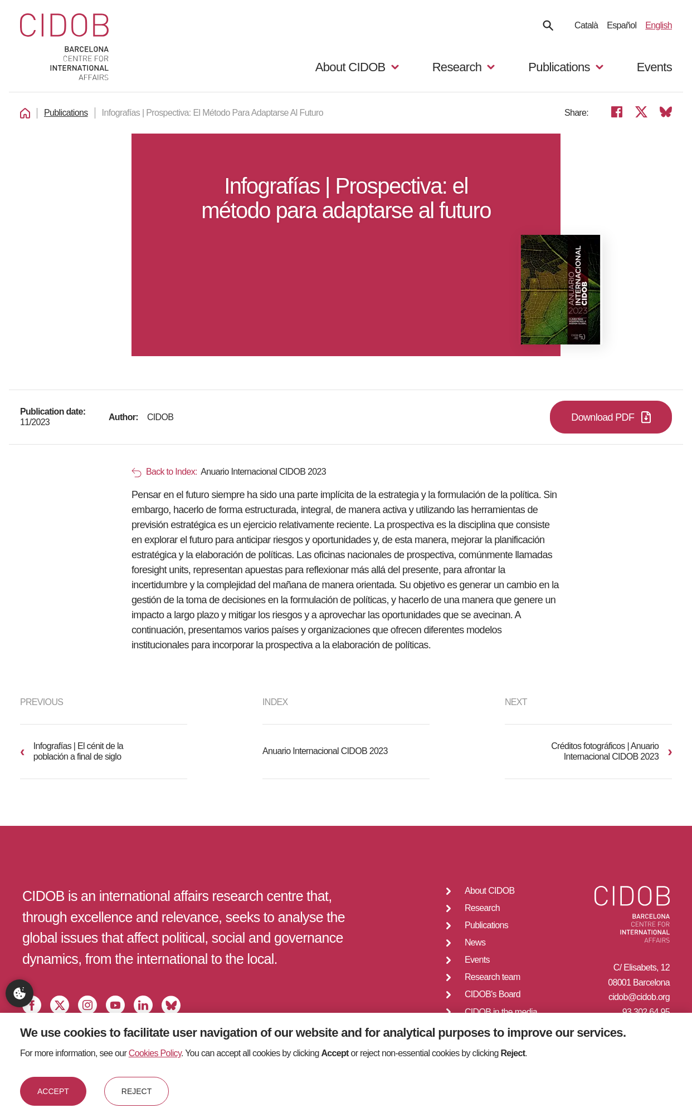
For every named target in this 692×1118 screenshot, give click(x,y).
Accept (53, 1091)
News (475, 942)
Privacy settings (19, 993)
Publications (66, 112)
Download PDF (611, 417)
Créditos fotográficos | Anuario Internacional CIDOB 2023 (611, 751)
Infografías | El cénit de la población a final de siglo (71, 751)
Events (654, 67)
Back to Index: (164, 472)
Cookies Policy (155, 1053)
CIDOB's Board (492, 994)
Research (482, 908)
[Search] (548, 25)
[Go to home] (64, 47)
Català (586, 25)
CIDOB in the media (501, 1012)
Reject (136, 1091)
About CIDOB (489, 890)
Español (621, 25)
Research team (492, 977)
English (658, 25)
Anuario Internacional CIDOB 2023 (325, 751)
